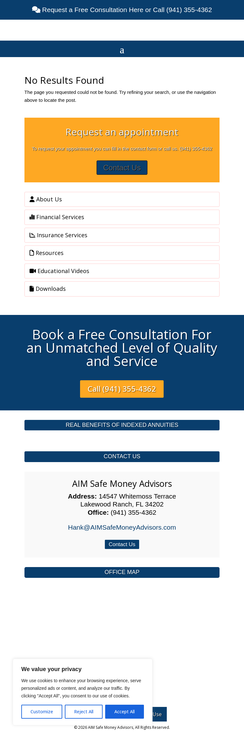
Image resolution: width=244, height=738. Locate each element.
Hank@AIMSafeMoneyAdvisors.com (122, 527)
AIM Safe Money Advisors (122, 483)
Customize (41, 712)
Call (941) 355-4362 (122, 388)
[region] (82, 692)
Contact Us (122, 167)
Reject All (83, 712)
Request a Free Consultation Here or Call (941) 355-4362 (126, 9)
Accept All (124, 712)
